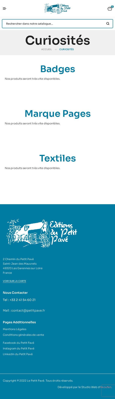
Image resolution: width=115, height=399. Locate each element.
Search (108, 23)
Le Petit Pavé (35, 380)
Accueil (46, 49)
